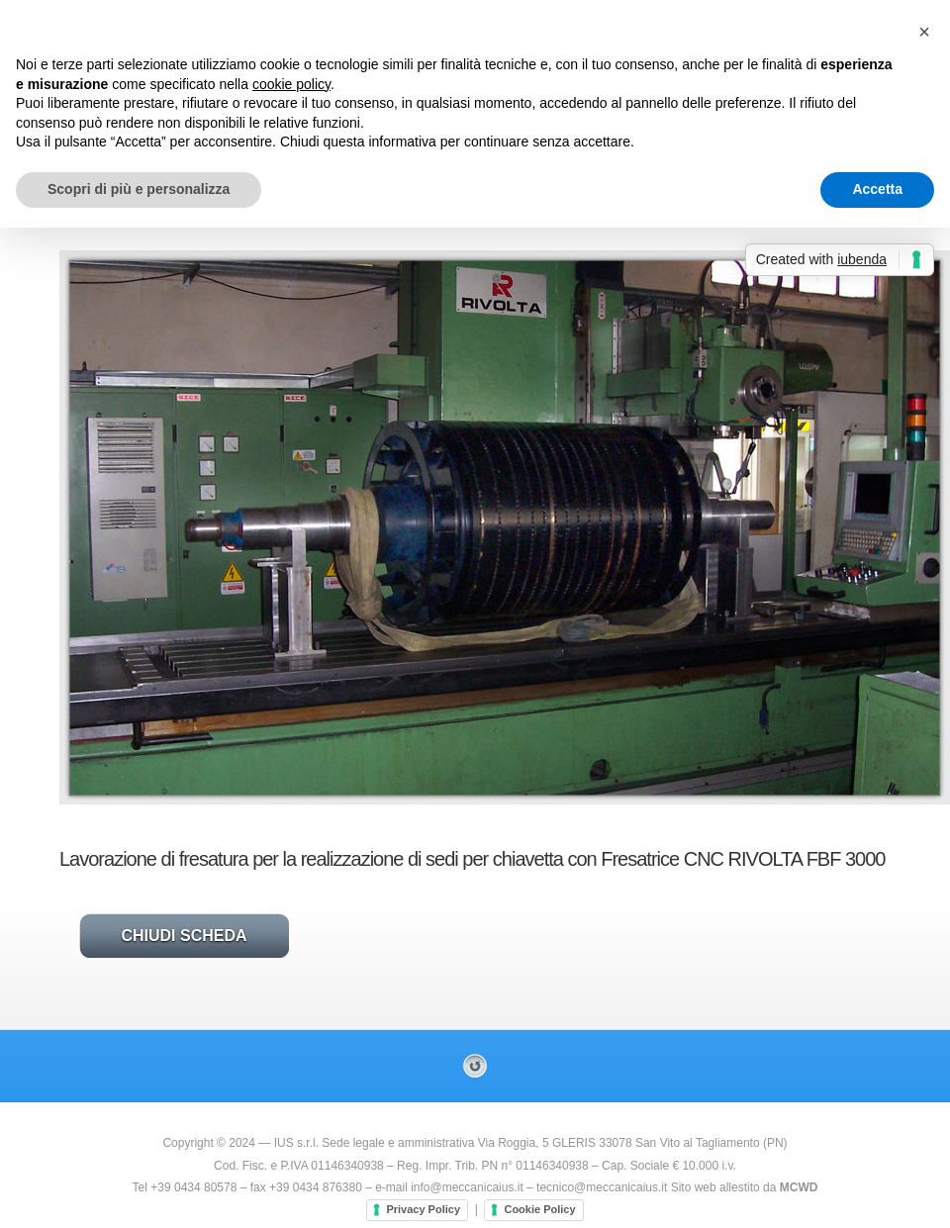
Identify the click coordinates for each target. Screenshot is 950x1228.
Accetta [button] (877, 189)
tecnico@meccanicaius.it (601, 1187)
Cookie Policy (539, 1209)
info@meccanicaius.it (467, 1187)
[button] (924, 31)
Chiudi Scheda (183, 935)
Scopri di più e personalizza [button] (139, 189)
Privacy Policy (423, 1209)
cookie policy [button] (291, 84)
